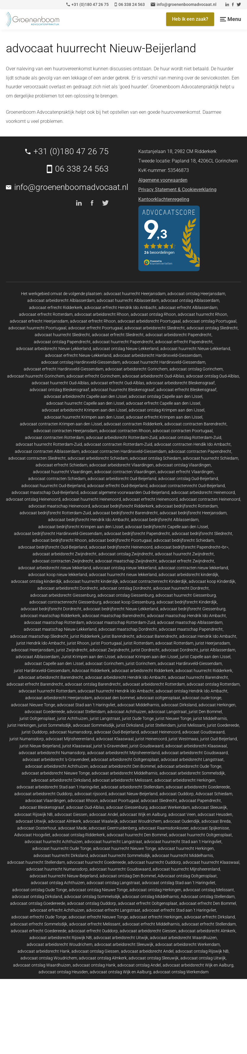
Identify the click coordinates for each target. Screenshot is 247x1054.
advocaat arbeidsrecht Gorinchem (136, 369)
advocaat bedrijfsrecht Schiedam (183, 540)
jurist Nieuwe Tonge (173, 718)
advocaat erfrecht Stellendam (209, 924)
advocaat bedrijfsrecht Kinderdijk (186, 602)
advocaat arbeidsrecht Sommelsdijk (192, 773)
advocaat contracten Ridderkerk (133, 424)
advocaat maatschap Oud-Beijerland (45, 492)
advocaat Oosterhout (36, 828)
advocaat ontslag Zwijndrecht (125, 554)
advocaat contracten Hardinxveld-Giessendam (123, 451)
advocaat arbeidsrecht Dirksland (61, 780)
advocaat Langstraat (167, 711)
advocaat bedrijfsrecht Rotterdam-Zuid (55, 512)
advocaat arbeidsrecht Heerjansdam (58, 697)
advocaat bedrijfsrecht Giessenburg (192, 608)
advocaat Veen (182, 814)
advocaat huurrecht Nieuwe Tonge (124, 848)
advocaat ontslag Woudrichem (48, 958)
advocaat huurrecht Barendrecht (198, 677)
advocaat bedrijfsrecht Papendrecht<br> (191, 547)
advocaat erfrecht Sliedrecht (118, 334)
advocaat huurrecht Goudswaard (120, 869)
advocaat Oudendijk (181, 821)
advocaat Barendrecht (156, 636)
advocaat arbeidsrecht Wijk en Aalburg (198, 965)
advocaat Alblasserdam (37, 656)
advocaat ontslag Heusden (63, 972)
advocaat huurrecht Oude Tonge (61, 848)
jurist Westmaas (183, 738)
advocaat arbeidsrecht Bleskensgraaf (180, 382)
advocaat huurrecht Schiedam (210, 458)
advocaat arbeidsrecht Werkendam (187, 944)
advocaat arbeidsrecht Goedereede (198, 787)
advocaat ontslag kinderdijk (36, 581)
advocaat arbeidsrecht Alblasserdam (61, 300)
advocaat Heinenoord (160, 732)
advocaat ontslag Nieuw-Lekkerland (125, 348)
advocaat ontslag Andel (139, 965)
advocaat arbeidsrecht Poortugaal (149, 321)
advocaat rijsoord (90, 793)
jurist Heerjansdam (212, 643)
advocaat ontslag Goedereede (37, 903)
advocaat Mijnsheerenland (70, 738)
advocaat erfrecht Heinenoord (150, 499)
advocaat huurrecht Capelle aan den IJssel (85, 403)
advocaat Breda (216, 821)
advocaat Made (72, 828)
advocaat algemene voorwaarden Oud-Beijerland (124, 492)
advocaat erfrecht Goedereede (38, 930)
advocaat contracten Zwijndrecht (62, 561)
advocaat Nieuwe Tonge (33, 704)
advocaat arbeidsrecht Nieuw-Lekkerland (53, 348)
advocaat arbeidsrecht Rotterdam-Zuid (121, 437)
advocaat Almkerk (64, 821)
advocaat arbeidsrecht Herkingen (184, 780)
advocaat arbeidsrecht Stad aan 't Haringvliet (58, 787)
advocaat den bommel (114, 697)
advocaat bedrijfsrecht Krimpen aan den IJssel (80, 526)
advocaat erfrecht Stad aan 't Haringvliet (179, 910)
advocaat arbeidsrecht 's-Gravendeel (56, 759)
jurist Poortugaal (106, 643)
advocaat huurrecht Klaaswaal (211, 862)
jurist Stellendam (160, 725)
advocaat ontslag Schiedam (155, 458)
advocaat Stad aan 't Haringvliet (86, 704)
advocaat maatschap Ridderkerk (50, 615)
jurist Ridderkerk (85, 636)
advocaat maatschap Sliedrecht (39, 636)
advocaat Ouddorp (176, 793)
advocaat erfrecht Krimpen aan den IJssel (164, 417)
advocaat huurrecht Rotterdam (47, 691)
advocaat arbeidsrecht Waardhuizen (183, 937)
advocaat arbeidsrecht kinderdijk (188, 574)
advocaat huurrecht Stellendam (36, 862)
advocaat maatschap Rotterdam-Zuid (120, 622)
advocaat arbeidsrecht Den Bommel (122, 766)
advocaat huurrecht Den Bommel (137, 834)
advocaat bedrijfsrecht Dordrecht (51, 608)
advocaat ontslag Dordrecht (125, 588)
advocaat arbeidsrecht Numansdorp (52, 752)
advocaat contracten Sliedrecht (37, 458)
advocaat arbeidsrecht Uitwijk (121, 937)
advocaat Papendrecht (200, 800)
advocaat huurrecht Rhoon (202, 314)
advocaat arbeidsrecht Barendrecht (50, 677)
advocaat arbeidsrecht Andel (147, 951)
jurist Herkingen (21, 725)
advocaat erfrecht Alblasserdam (187, 307)
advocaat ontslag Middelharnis (150, 896)
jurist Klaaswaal (77, 746)
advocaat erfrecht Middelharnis (151, 924)
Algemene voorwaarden (162, 180)
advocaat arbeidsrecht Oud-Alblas (153, 376)
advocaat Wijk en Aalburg (143, 814)
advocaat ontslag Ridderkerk (78, 834)
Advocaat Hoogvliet (32, 834)
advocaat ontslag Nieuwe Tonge (98, 889)
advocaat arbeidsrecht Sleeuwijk (123, 944)
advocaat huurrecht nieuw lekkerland (123, 574)
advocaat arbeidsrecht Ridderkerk (143, 670)
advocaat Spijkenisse (209, 828)
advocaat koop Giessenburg (129, 602)
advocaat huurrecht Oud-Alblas (60, 382)
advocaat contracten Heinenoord (209, 499)
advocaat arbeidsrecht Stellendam (132, 787)
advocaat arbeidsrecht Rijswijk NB (60, 937)
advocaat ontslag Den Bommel (128, 876)
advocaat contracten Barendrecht (195, 424)
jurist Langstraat (105, 718)
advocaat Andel (103, 814)
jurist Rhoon (78, 643)
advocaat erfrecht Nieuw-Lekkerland (78, 355)
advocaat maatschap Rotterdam (54, 622)
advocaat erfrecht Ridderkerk (55, 307)
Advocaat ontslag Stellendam (208, 896)
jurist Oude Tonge (138, 718)
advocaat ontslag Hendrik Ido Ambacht (191, 691)
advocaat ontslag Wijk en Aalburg (120, 972)
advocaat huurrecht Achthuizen (54, 841)
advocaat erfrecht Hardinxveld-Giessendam (63, 369)
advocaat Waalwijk (100, 821)
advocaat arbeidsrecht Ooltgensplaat (125, 759)
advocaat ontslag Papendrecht (62, 341)
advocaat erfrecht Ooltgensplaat (147, 903)
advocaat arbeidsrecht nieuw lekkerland (54, 567)
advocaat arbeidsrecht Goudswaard (194, 752)
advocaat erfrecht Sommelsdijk (38, 924)
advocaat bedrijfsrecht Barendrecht (125, 512)
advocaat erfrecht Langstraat (113, 910)
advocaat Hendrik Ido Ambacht (207, 636)
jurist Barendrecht (118, 636)
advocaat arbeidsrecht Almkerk (206, 930)
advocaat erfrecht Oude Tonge (39, 917)
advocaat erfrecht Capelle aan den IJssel (163, 403)
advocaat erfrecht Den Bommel (207, 903)
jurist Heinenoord (151, 738)
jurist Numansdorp (26, 738)
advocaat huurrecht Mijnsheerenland (186, 869)
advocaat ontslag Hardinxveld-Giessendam (80, 362)
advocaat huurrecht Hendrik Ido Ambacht (116, 691)
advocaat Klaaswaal (115, 738)
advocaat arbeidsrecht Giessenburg (63, 595)
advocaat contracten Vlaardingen (125, 471)
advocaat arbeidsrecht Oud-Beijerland (121, 478)
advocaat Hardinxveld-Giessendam (190, 663)
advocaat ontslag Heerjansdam (196, 293)
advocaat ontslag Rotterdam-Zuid (190, 437)
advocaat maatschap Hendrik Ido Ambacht (186, 615)
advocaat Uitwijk (31, 821)
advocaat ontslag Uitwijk (203, 958)
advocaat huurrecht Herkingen (186, 848)
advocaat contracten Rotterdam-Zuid (118, 444)
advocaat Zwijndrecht (109, 650)
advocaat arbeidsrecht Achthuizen (56, 766)
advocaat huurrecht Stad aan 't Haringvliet (183, 841)
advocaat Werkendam (169, 807)
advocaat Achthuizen (126, 711)
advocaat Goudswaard (203, 732)
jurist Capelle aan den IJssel (205, 656)
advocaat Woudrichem (140, 821)
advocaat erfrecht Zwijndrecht (186, 561)
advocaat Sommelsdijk (93, 725)
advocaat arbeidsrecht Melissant (122, 780)
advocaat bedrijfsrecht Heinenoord (121, 547)
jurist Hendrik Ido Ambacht (40, 643)
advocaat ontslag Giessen (95, 951)
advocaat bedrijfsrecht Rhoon (59, 540)
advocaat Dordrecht (179, 650)
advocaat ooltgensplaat (158, 697)
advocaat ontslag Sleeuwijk (154, 958)
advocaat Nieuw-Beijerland (133, 793)
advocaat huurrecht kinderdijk (90, 581)
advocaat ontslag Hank (94, 965)
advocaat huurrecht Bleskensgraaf (123, 389)
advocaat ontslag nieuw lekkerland (124, 567)
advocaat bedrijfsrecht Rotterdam (186, 506)
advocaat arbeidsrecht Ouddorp (43, 793)
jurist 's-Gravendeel (110, 746)
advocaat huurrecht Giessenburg (185, 595)
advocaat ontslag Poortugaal (209, 321)
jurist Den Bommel (205, 711)
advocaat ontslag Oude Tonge (39, 889)
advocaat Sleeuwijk (209, 807)
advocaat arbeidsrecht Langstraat (192, 759)
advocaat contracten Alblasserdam (47, 451)
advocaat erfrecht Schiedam (61, 465)
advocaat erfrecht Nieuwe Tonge (98, 917)
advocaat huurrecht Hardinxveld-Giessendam (163, 362)
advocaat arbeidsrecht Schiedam (98, 458)
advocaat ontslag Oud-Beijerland (188, 478)
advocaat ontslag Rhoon (153, 314)
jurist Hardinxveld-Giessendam (42, 670)
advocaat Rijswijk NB (33, 814)
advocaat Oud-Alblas (85, 807)
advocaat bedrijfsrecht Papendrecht (137, 533)
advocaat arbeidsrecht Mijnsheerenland (123, 752)
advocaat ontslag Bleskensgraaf (59, 389)
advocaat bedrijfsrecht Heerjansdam (193, 512)
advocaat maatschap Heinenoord (59, 506)
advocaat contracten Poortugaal (183, 430)
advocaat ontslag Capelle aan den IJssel (165, 396)
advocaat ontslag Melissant (208, 889)
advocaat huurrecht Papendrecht (122, 341)
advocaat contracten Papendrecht (199, 451)
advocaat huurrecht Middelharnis (182, 855)
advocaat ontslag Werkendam (180, 972)
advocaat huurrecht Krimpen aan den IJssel (84, 417)
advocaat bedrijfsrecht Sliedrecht (202, 533)
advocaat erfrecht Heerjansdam (39, 321)
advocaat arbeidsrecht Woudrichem (59, 944)
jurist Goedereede (223, 725)
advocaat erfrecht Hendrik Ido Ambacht (120, 307)
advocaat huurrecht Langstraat (113, 841)
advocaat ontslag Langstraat (113, 882)
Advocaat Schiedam (213, 793)
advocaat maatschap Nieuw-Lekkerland (60, 629)
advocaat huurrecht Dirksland (60, 855)
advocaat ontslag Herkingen (155, 889)
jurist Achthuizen (72, 718)
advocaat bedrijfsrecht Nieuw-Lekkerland (120, 608)
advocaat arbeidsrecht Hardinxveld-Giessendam (157, 355)
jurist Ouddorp (35, 732)
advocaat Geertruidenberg (113, 828)
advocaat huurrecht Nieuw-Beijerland (64, 876)
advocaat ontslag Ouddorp (91, 903)
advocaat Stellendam (86, 711)
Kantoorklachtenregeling (163, 199)
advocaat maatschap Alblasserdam (189, 622)
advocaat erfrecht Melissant (95, 924)
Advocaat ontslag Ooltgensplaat (187, 876)
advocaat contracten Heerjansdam (65, 430)
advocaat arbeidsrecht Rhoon (101, 314)
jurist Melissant (191, 725)
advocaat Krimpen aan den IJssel (147, 656)
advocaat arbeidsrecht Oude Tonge (189, 766)
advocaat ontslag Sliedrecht (212, 328)
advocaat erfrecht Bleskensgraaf (186, 389)
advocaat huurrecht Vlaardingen (62, 471)
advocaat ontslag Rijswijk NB (202, 951)
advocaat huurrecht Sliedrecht (62, 334)
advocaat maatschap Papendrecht (191, 629)
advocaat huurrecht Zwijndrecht (184, 554)
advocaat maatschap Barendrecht (113, 615)
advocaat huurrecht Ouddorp (154, 862)
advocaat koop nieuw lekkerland (57, 574)
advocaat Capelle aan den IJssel (54, 663)
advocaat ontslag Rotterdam (213, 684)
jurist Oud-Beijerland (218, 738)
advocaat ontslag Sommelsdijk (92, 896)
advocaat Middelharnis (138, 704)
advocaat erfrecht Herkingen (156, 917)
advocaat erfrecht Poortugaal (95, 328)
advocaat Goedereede (45, 711)
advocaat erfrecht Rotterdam (46, 314)
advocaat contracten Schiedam (57, 478)
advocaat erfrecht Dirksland (209, 917)
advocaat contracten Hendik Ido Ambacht (192, 444)
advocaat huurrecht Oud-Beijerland (53, 485)
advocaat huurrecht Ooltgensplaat (200, 834)
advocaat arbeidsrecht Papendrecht (178, 334)
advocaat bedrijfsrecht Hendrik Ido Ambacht (88, 519)
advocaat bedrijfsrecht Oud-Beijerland (52, 547)
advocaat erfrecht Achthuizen (57, 910)
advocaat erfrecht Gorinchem (93, 376)
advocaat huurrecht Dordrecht (181, 588)
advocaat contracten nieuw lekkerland (193, 567)
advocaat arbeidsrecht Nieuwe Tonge (56, 773)
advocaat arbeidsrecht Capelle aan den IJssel (85, 396)
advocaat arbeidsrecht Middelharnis (125, 773)
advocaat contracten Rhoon (125, 430)
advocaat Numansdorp (70, 732)
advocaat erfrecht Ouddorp (93, 930)
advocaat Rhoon (83, 800)
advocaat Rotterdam (174, 643)
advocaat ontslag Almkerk (103, 958)
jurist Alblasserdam (217, 650)
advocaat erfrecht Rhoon (93, 321)
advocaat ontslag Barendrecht (93, 684)
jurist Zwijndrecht (72, 650)
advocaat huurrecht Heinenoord (91, 499)
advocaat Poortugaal (119, 800)
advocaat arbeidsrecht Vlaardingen (121, 465)
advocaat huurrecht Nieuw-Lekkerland (195, 348)
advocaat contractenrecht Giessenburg (65, 602)
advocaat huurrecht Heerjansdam (135, 293)
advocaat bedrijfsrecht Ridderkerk (123, 506)
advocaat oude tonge (201, 697)
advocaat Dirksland (179, 704)
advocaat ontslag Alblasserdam (190, 300)
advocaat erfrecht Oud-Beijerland (117, 485)
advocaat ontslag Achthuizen (58, 882)
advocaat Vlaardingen (45, 800)
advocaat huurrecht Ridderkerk (203, 670)
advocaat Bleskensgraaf (42, 807)
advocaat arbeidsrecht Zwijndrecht (65, 554)
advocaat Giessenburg (126, 807)
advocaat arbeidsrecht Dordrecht (67, 588)
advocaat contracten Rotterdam (54, 437)
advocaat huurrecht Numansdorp (57, 869)
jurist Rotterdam (138, 643)
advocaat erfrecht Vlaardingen (186, 471)
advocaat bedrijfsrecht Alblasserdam (164, 519)
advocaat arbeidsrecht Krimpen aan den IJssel (84, 410)
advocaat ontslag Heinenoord (33, 499)
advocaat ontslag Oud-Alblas (212, 376)
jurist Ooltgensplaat (37, 718)
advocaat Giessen (70, 814)
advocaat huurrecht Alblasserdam (128, 300)
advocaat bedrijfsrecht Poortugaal (120, 540)
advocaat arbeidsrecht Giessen (148, 930)
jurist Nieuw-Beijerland (40, 746)
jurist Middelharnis (210, 718)
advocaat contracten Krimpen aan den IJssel (61, 424)
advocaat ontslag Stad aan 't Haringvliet (178, 882)
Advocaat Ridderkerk (91, 670)
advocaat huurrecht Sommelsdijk (120, 855)
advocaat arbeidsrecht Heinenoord (203, 492)
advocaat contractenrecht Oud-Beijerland (187, 485)
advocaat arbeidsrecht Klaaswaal (196, 746)
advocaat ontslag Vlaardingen (183, 465)
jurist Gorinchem (141, 663)
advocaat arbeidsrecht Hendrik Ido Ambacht (125, 677)
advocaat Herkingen (216, 704)
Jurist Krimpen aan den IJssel (88, 656)
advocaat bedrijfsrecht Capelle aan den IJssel (166, 526)
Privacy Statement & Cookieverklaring (177, 189)
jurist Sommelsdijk (54, 725)
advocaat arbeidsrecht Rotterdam (154, 684)
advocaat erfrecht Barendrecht (35, 684)
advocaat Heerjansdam (32, 650)
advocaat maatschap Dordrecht (127, 629)
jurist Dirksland (129, 725)
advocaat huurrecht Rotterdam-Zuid (49, 444)
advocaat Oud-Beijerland (116, 732)
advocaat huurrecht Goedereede (96, 862)
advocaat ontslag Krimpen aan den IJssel (166, 410)
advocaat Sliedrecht (159, 800)
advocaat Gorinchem (104, 663)
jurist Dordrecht (145, 650)
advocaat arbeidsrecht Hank (43, 951)
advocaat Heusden (215, 814)
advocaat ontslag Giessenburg (125, 595)
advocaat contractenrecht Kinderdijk (153, 581)
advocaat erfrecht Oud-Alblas (117, 382)
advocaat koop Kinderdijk (212, 581)
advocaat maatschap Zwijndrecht (126, 561)
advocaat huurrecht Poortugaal (37, 328)
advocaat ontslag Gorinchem (196, 369)
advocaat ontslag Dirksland (37, 896)
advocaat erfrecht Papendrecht (184, 341)
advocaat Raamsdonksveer (164, 828)
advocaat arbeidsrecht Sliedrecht (154, 328)
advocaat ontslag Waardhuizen (42, 965)
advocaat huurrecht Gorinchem (36, 376)
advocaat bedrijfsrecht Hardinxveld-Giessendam (58, 533)
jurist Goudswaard (146, 746)
